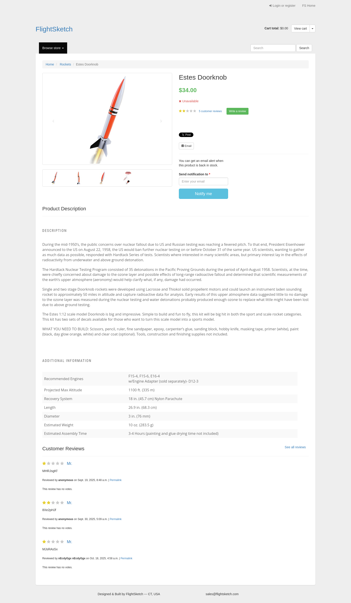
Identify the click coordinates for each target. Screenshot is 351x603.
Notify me (203, 194)
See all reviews (295, 447)
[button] (52, 119)
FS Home (308, 5)
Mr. (69, 463)
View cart (300, 28)
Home (50, 64)
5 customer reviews (211, 111)
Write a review (237, 111)
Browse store (53, 48)
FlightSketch (54, 29)
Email (186, 146)
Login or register (282, 5)
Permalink (116, 480)
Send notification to (194, 174)
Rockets (65, 64)
